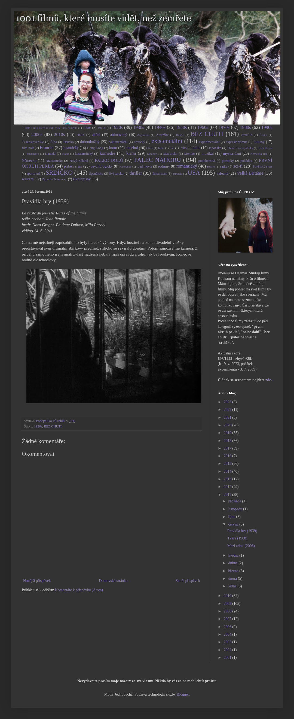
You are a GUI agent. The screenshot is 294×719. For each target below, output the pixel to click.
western (28, 179)
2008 (228, 611)
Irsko (183, 148)
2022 (228, 410)
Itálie (196, 148)
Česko (263, 134)
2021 (228, 417)
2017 (228, 448)
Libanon (152, 153)
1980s (245, 127)
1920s (117, 127)
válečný (222, 173)
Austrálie (162, 135)
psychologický (102, 166)
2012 (228, 487)
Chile (149, 148)
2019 (228, 433)
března (233, 571)
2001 (228, 658)
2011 (228, 495)
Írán (172, 148)
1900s (87, 128)
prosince (235, 501)
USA (194, 172)
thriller (136, 173)
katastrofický (84, 154)
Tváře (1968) (237, 538)
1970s (224, 127)
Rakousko (125, 166)
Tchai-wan (159, 173)
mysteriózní (232, 153)
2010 (228, 596)
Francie (46, 147)
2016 (228, 456)
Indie (161, 148)
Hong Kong (95, 148)
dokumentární (118, 142)
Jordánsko (33, 153)
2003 (228, 642)
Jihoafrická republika (240, 148)
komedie (107, 153)
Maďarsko (170, 154)
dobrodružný (90, 142)
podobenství (206, 161)
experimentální (209, 142)
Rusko (211, 166)
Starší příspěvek (188, 581)
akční (96, 135)
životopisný (82, 179)
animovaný (118, 135)
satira (223, 166)
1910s (101, 128)
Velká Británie (250, 173)
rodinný (164, 166)
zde (268, 380)
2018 (228, 441)
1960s (202, 127)
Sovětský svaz (262, 166)
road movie (144, 166)
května (233, 555)
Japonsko (215, 148)
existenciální (166, 141)
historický (71, 148)
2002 (228, 650)
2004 (228, 634)
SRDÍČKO (59, 172)
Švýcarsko (116, 173)
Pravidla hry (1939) (242, 531)
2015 (228, 464)
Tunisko (177, 173)
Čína (53, 142)
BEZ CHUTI (207, 134)
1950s (181, 127)
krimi (131, 153)
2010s (59, 134)
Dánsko (68, 142)
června (233, 524)
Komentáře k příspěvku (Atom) (79, 590)
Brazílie (246, 135)
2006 (228, 627)
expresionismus (236, 142)
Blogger (183, 694)
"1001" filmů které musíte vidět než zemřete (49, 127)
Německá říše (258, 153)
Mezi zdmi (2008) (241, 546)
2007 (228, 619)
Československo (33, 142)
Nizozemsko (54, 161)
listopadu (235, 509)
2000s (36, 134)
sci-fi (238, 166)
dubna (233, 563)
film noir (28, 148)
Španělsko (96, 173)
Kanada (50, 154)
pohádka (246, 161)
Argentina (143, 134)
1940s (160, 127)
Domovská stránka (113, 581)
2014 (228, 471)
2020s (80, 135)
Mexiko (189, 154)
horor (113, 148)
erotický (139, 142)
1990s (266, 127)
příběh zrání (73, 166)
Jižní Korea (265, 148)
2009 (228, 604)
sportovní (33, 173)
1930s (138, 127)
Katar (65, 153)
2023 (228, 402)
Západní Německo (54, 179)
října (232, 517)
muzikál (207, 153)
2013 (228, 479)
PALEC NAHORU (157, 159)
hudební (131, 148)
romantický (186, 166)
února (233, 579)
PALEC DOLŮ (109, 160)
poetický (228, 161)
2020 (228, 425)
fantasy (259, 142)
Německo (29, 161)
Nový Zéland (78, 161)
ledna (232, 586)
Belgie (180, 134)
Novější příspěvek (37, 581)
